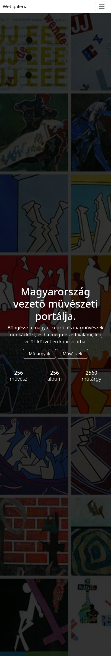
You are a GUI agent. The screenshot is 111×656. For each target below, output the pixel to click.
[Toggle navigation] (101, 6)
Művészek (72, 353)
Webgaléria (15, 6)
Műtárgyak (39, 353)
